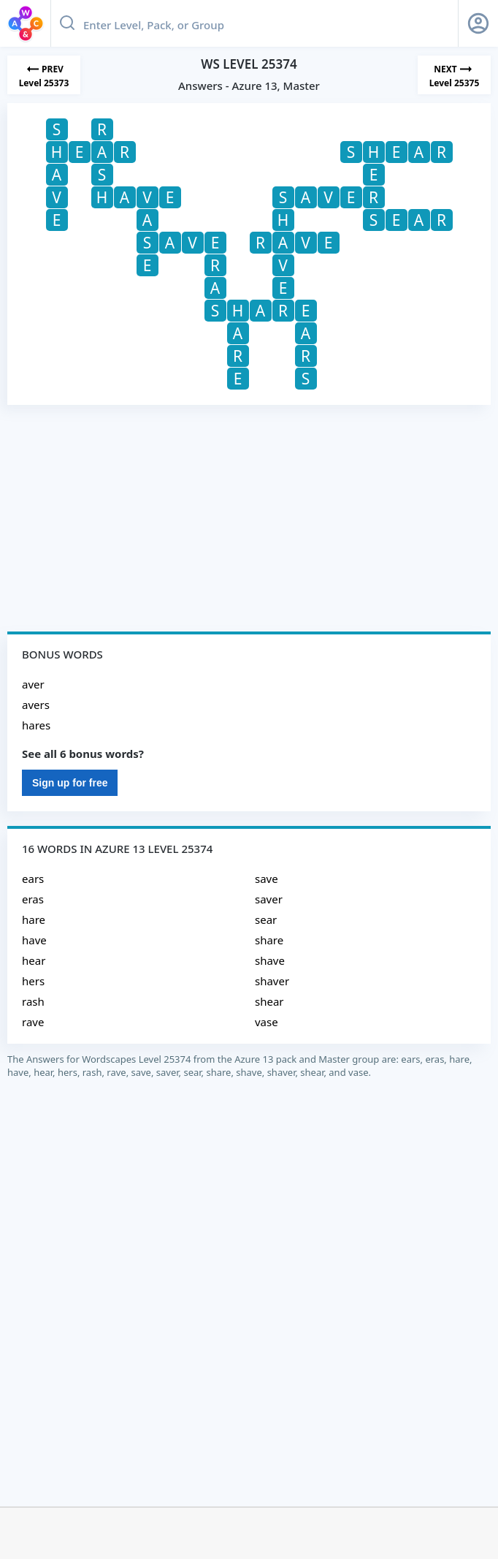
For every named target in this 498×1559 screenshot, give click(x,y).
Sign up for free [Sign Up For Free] (69, 783)
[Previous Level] (43, 75)
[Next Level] (454, 75)
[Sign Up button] (478, 23)
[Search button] (67, 23)
